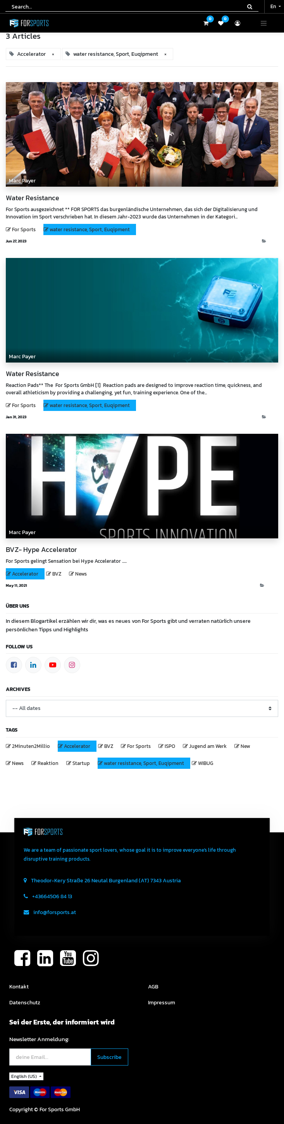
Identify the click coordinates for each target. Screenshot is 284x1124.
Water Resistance (32, 198)
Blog (271, 241)
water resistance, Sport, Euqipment (90, 229)
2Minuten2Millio (31, 746)
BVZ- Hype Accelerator (41, 550)
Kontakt (19, 987)
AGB (153, 987)
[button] (109, 1057)
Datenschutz (24, 1003)
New (245, 746)
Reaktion (48, 763)
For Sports (24, 229)
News (81, 573)
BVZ (56, 573)
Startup (81, 763)
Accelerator (25, 573)
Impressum (161, 1003)
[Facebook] (14, 665)
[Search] (249, 6)
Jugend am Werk (208, 746)
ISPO (170, 746)
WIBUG (205, 763)
